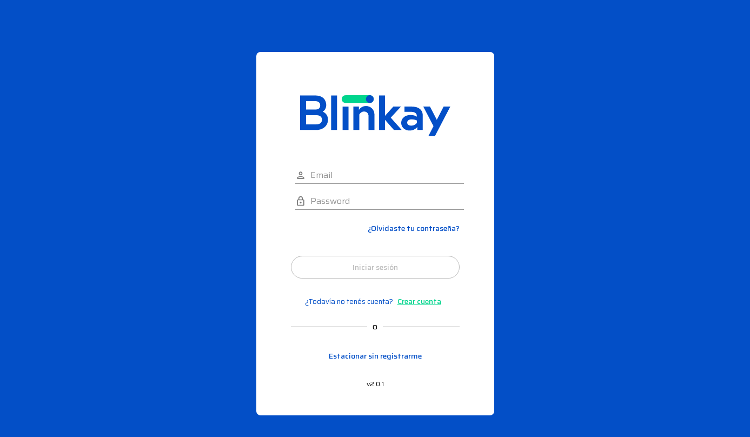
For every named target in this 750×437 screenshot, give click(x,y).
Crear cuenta (419, 302)
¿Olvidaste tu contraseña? (413, 229)
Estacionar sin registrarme (375, 356)
